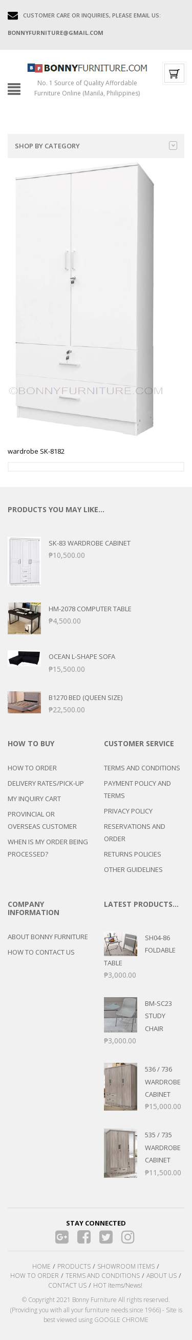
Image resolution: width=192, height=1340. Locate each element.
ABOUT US (161, 1275)
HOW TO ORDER (32, 767)
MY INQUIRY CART (34, 798)
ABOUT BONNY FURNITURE (48, 936)
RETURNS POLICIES (132, 854)
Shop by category (96, 145)
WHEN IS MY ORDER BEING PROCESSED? (48, 848)
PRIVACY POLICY (128, 810)
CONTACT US (67, 1285)
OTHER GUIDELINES (133, 869)
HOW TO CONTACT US (41, 952)
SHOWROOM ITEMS (126, 1266)
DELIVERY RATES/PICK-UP (46, 783)
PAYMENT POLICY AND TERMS (137, 789)
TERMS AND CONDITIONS (142, 767)
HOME (41, 1266)
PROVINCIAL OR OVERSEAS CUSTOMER (42, 820)
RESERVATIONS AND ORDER (134, 832)
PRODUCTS (74, 1266)
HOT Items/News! (117, 1285)
